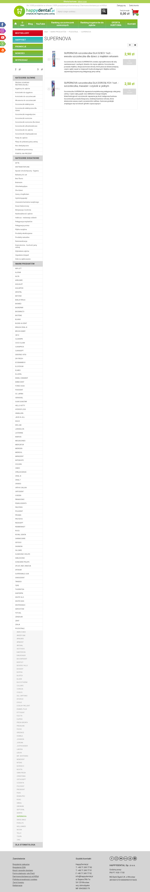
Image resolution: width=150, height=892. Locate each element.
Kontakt (132, 24)
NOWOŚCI (20, 53)
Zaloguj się (121, 5)
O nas (22, 23)
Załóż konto (134, 5)
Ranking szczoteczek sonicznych (62, 23)
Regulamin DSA (19, 867)
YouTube (40, 24)
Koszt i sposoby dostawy (23, 870)
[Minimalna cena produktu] (16, 69)
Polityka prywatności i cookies (25, 879)
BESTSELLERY (22, 33)
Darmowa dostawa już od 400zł (26, 876)
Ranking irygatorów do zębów (92, 23)
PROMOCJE (20, 46)
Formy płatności (19, 873)
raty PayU (31, 873)
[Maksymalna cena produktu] (38, 69)
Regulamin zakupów (21, 864)
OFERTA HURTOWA (115, 23)
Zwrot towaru (18, 882)
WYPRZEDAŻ (21, 60)
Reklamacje (17, 885)
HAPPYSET (20, 40)
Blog (30, 24)
